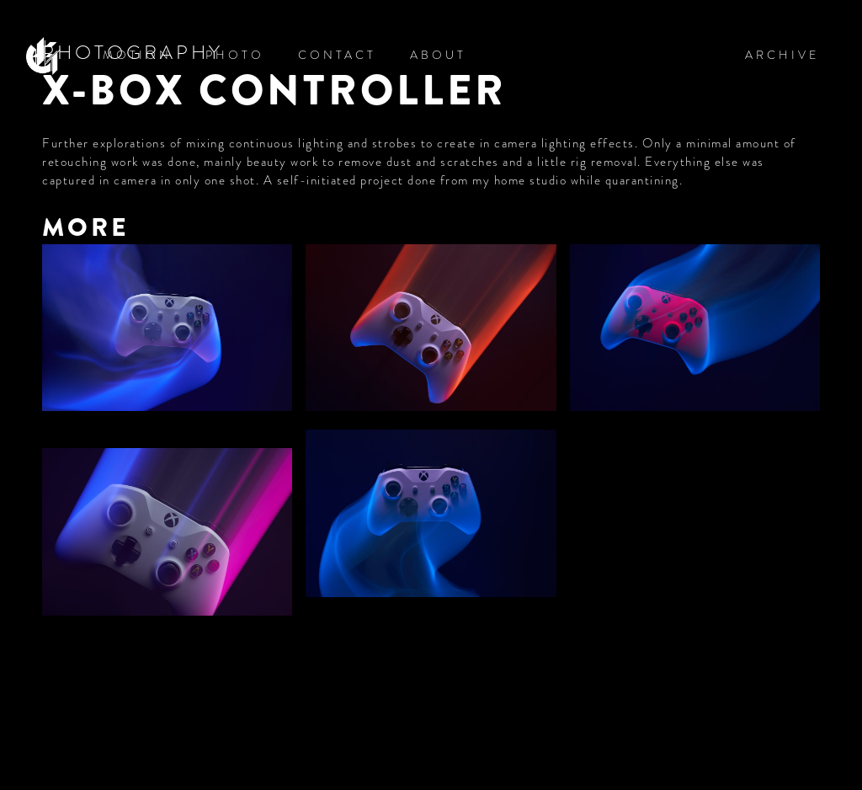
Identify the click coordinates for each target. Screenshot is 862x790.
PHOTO (234, 55)
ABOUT (438, 55)
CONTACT (337, 55)
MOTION (137, 55)
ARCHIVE (782, 55)
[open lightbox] (167, 330)
